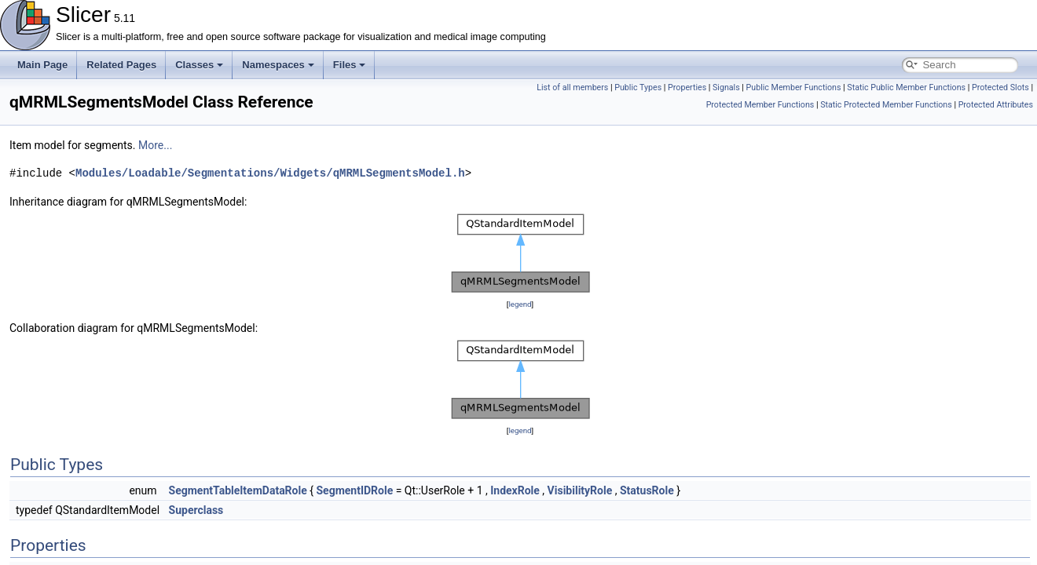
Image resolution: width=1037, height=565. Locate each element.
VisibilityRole (580, 490)
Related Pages (121, 65)
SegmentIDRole (354, 490)
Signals (726, 87)
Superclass (196, 510)
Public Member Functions (793, 87)
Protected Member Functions (760, 105)
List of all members (572, 87)
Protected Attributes (995, 105)
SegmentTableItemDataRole (238, 490)
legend (519, 304)
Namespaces (278, 65)
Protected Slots (1000, 87)
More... (155, 145)
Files (349, 65)
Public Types (637, 87)
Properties (687, 87)
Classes (199, 65)
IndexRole (515, 490)
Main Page (42, 65)
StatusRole (647, 490)
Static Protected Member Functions (886, 105)
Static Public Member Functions (906, 87)
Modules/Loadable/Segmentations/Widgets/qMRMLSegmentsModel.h (270, 173)
